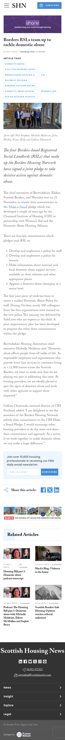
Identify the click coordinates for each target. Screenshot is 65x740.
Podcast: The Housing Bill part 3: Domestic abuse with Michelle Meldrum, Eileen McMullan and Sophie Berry (16, 616)
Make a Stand (18, 207)
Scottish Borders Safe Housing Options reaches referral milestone (47, 612)
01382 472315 (35, 669)
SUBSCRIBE (49, 5)
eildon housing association (21, 96)
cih (43, 75)
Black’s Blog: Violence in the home (47, 571)
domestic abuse (14, 64)
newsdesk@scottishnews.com (34, 675)
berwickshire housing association (21, 75)
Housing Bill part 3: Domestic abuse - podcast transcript (14, 575)
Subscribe (49, 471)
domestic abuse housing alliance (21, 91)
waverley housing (16, 80)
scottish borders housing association (21, 69)
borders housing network (21, 85)
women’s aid (48, 91)
